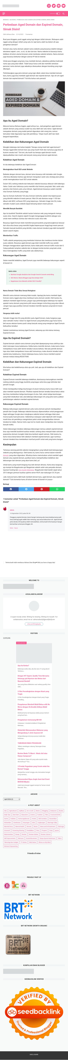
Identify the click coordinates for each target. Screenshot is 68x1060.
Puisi (51, 830)
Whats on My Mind (45, 842)
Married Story (8, 826)
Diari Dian (16, 814)
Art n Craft (30, 810)
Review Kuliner (33, 834)
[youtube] (62, 4)
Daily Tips (7, 814)
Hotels (34, 818)
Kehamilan (7, 822)
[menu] (4, 12)
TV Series (24, 842)
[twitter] (53, 4)
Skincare (20, 838)
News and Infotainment (47, 826)
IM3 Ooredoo (42, 818)
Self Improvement (9, 838)
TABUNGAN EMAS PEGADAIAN (29, 743)
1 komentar (29, 33)
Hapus (16, 526)
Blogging (45, 810)
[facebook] (58, 4)
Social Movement (31, 838)
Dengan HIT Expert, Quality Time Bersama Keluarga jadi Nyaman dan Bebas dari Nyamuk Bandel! (33, 678)
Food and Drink (55, 814)
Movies (29, 826)
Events (32, 814)
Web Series (32, 842)
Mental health (19, 826)
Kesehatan (17, 822)
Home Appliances (23, 818)
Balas (11, 526)
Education (24, 814)
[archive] (11, 798)
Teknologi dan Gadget (11, 842)
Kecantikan (53, 818)
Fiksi (46, 814)
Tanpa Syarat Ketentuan (47, 838)
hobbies (13, 818)
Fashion (40, 814)
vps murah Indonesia (26, 468)
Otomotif (7, 830)
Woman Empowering (11, 846)
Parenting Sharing (18, 830)
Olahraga (61, 826)
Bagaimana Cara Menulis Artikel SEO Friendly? (26, 280)
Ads (5, 810)
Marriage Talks (52, 822)
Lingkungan (41, 822)
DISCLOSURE (34, 1055)
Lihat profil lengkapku (34, 624)
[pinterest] (41, 488)
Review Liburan (46, 834)
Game (6, 818)
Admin (12, 508)
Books (61, 810)
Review (24, 834)
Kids (33, 822)
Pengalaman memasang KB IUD (30, 720)
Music (36, 826)
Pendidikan (30, 830)
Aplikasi (21, 810)
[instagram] (48, 4)
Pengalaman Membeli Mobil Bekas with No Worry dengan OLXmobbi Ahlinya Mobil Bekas (34, 706)
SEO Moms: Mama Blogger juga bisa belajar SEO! (27, 276)
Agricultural (13, 810)
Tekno (60, 838)
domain (6, 454)
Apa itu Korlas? (23, 665)
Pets (37, 830)
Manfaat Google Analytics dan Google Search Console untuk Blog (32, 273)
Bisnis (38, 810)
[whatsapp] (57, 488)
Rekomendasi (8, 834)
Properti (44, 830)
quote (57, 830)
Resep (17, 834)
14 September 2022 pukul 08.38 (20, 512)
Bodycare (53, 810)
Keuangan (26, 822)
